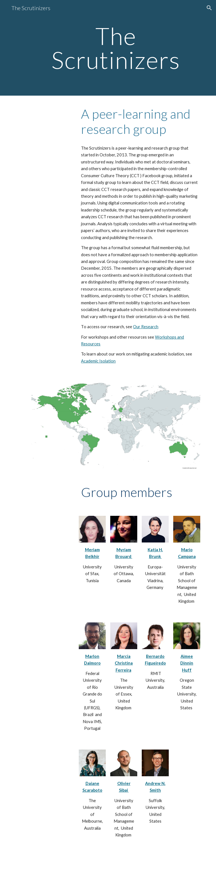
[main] (115, 48)
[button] (209, 8)
